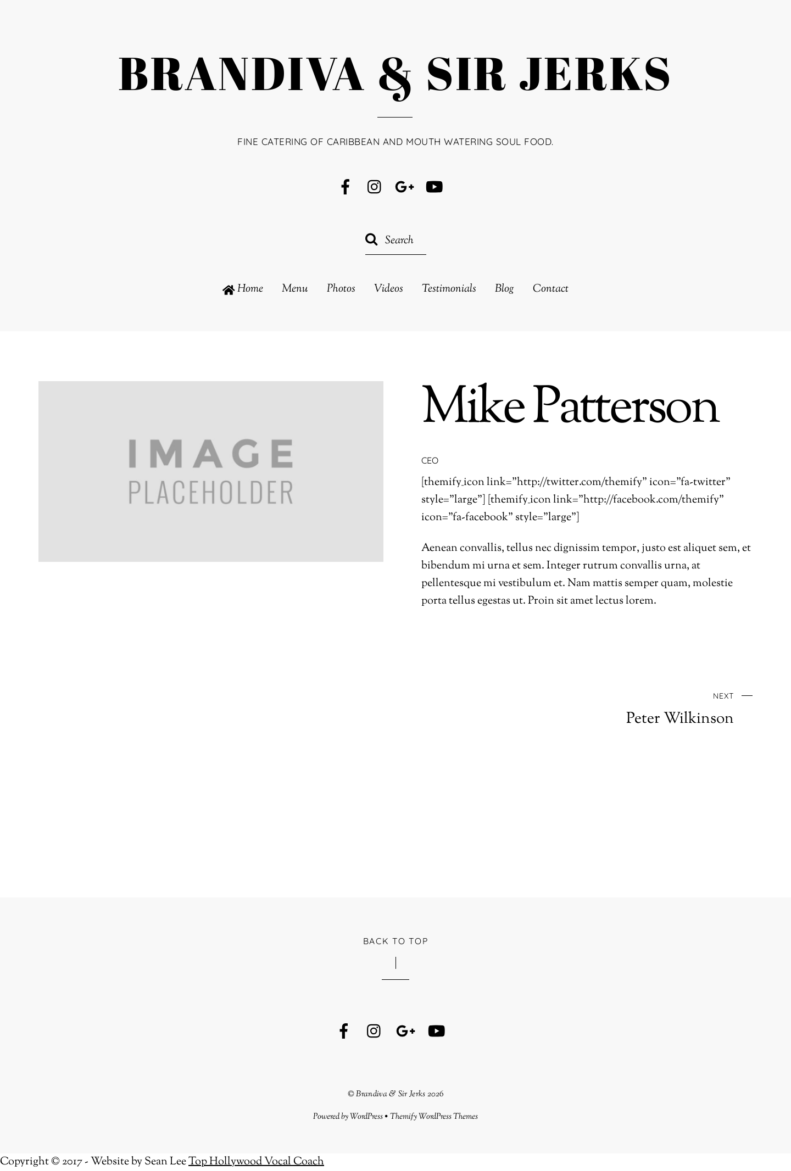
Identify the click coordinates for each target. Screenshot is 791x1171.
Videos (388, 289)
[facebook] (345, 187)
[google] (405, 187)
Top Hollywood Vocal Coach (256, 1162)
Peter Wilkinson (602, 707)
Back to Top (395, 940)
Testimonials (449, 289)
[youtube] (434, 187)
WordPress (366, 1117)
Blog (504, 289)
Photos (341, 289)
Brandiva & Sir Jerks (390, 1094)
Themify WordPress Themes (434, 1117)
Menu (295, 289)
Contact (551, 289)
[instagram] (375, 187)
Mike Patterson (569, 409)
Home (242, 289)
